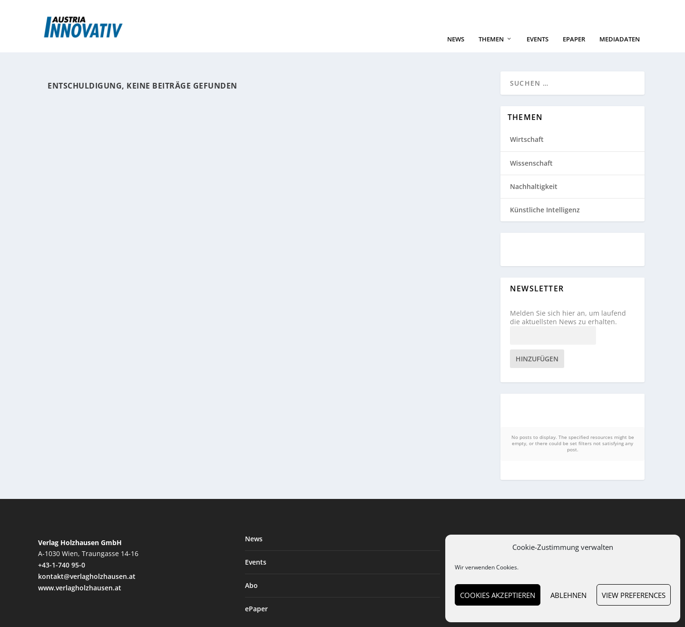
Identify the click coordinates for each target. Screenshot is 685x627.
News (455, 49)
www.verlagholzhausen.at (79, 582)
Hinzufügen (537, 368)
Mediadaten (619, 49)
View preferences (633, 595)
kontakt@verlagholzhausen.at (87, 571)
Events (537, 49)
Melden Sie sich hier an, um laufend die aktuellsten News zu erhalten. (568, 327)
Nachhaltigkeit (534, 195)
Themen (491, 49)
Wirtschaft (527, 148)
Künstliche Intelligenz (545, 219)
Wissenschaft (531, 172)
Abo (251, 580)
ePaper (574, 49)
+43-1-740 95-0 (61, 560)
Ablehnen (568, 595)
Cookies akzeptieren (497, 595)
